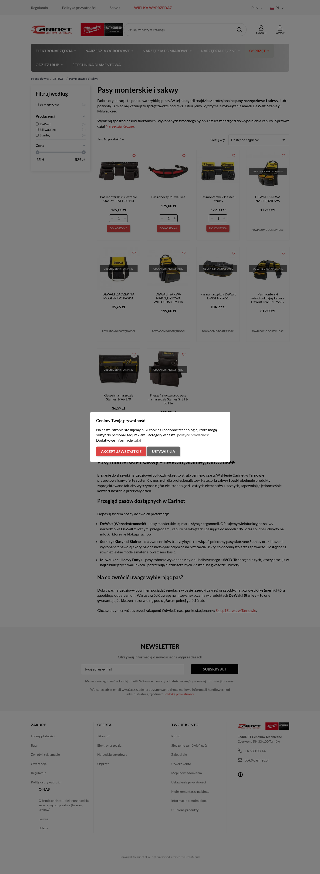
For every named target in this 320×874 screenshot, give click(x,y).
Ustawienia (163, 451)
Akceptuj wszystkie (121, 451)
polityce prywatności (193, 435)
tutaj (137, 440)
